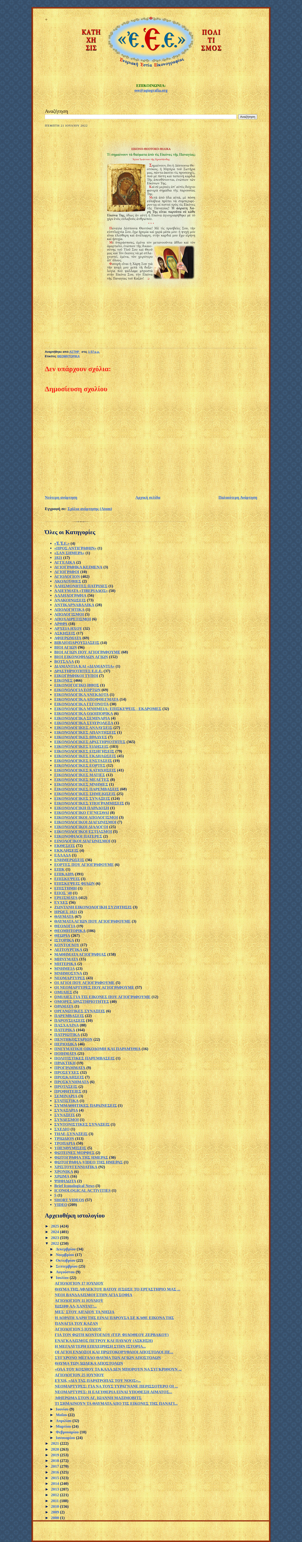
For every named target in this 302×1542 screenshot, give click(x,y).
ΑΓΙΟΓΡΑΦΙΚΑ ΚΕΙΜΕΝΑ (78, 567)
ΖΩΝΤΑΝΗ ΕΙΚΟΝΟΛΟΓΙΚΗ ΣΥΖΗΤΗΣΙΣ (93, 907)
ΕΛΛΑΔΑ (62, 855)
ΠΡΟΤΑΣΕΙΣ (65, 1086)
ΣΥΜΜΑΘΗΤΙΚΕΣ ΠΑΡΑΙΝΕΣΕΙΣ (85, 1105)
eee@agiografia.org (151, 90)
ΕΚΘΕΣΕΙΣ (64, 845)
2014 (55, 1483)
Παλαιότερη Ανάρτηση (237, 497)
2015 (55, 1478)
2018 (55, 1460)
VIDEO (60, 1204)
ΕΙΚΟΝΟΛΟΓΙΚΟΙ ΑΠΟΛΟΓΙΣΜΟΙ (86, 817)
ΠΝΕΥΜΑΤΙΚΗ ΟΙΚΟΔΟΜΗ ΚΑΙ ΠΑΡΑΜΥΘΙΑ (97, 1049)
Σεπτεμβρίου (67, 1266)
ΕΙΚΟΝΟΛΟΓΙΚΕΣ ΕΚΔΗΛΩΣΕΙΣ (85, 756)
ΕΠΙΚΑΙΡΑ (64, 874)
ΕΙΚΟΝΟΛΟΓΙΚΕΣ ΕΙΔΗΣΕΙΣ (81, 746)
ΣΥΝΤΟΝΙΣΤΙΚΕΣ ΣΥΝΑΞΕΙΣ (82, 1124)
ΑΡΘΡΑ (60, 624)
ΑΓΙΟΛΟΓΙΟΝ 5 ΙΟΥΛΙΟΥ (78, 1329)
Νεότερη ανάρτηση (61, 497)
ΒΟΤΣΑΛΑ (64, 661)
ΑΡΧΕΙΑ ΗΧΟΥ (68, 628)
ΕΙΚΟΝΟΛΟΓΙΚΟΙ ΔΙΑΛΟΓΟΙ (81, 827)
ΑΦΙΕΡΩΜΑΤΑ (67, 638)
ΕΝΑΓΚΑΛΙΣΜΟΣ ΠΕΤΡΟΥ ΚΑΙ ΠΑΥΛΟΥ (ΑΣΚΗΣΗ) (104, 1340)
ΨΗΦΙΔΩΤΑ (65, 1181)
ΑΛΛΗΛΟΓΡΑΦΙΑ (70, 595)
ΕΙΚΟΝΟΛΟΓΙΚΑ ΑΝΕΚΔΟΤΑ (81, 694)
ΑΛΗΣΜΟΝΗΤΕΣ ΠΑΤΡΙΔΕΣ (80, 586)
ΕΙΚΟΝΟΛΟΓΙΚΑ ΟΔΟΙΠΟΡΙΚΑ (83, 713)
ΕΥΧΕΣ (61, 902)
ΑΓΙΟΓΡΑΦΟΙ (66, 572)
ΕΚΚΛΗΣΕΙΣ (66, 850)
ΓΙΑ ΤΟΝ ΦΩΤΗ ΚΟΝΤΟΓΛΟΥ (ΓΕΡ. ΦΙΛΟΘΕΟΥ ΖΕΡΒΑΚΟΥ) (111, 1335)
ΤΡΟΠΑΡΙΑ (64, 1143)
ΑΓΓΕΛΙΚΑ (64, 562)
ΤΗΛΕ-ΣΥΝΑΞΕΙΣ (71, 1134)
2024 (55, 1232)
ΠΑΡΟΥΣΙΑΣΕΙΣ (69, 1020)
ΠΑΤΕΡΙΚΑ (64, 1030)
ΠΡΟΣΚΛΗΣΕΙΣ (69, 1077)
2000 (55, 1518)
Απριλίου (64, 1420)
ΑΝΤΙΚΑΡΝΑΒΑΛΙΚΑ (74, 605)
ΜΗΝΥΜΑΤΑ (66, 959)
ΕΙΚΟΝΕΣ (63, 680)
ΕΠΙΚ (59, 869)
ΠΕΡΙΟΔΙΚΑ (65, 1044)
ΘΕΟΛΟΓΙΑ (65, 926)
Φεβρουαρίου (68, 1432)
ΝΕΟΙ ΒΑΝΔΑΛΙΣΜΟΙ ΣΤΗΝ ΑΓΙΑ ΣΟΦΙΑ (93, 1295)
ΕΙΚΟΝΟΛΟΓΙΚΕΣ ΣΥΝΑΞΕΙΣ (82, 798)
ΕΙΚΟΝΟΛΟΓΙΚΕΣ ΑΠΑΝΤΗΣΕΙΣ (85, 732)
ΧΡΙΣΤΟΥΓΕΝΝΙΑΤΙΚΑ (75, 1167)
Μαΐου (62, 1415)
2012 (55, 1495)
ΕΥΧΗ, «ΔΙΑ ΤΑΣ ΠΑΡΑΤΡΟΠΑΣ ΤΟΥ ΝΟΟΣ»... (98, 1380)
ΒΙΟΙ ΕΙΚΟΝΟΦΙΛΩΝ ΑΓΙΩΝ (81, 657)
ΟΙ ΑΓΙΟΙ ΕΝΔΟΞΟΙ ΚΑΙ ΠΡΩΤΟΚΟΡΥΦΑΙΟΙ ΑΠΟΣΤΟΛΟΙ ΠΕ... (114, 1352)
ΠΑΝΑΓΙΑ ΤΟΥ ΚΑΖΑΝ (76, 1323)
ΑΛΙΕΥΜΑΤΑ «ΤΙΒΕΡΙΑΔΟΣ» (81, 590)
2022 (55, 1243)
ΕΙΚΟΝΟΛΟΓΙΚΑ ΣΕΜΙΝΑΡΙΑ (82, 718)
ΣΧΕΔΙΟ (62, 1129)
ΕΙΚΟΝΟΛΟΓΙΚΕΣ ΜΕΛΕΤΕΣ (81, 779)
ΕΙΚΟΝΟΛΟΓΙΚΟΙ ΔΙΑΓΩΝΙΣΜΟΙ (85, 822)
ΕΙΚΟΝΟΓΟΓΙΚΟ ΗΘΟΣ (76, 685)
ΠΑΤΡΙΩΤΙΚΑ (67, 1034)
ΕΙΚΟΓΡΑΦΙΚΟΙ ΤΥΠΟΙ (76, 675)
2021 (55, 1443)
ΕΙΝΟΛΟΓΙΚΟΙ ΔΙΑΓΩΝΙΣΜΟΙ (82, 841)
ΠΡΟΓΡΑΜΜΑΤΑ (69, 1067)
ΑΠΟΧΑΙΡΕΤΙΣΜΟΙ (72, 619)
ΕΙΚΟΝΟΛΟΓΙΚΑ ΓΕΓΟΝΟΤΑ (81, 704)
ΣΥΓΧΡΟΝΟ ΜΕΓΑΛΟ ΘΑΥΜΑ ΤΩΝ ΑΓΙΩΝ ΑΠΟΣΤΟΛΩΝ (108, 1357)
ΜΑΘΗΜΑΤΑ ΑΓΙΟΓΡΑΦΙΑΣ (80, 954)
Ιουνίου (62, 1409)
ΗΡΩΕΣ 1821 (65, 912)
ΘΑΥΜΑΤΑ (64, 916)
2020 (55, 1449)
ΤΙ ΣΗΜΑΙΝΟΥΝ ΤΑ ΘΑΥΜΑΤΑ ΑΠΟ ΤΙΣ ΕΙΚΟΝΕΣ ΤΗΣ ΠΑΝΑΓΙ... (116, 1403)
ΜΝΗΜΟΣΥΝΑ (68, 973)
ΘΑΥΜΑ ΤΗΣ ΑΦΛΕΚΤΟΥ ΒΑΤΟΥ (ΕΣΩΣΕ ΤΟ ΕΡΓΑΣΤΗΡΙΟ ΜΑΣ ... (117, 1289)
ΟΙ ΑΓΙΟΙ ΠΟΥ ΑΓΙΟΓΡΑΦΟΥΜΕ (84, 982)
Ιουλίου (63, 1277)
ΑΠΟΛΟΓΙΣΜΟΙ (69, 614)
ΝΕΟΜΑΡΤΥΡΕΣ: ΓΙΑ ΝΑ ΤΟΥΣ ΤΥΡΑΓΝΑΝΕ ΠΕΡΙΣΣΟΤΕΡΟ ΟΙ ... (116, 1386)
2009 (55, 1512)
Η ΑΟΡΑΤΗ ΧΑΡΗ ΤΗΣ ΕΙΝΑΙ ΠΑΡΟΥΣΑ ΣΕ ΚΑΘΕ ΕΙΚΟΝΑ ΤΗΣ (114, 1318)
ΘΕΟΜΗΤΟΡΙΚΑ (68, 356)
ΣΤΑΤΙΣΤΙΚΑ (66, 1101)
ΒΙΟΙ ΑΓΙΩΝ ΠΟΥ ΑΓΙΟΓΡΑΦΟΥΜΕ (87, 652)
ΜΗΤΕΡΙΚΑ (65, 964)
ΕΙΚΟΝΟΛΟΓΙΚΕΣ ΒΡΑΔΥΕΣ (80, 737)
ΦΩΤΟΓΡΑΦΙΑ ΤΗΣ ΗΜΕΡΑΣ (81, 1157)
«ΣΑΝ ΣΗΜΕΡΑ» (69, 553)
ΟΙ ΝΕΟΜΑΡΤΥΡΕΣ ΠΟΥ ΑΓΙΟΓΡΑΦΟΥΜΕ (94, 987)
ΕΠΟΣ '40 (63, 893)
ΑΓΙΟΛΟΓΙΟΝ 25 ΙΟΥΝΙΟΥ (79, 1375)
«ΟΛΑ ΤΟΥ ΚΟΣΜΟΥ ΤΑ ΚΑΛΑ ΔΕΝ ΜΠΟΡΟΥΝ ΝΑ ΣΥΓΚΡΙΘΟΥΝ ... (118, 1369)
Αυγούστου (66, 1272)
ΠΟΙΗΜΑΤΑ (65, 1053)
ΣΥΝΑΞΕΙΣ (64, 1115)
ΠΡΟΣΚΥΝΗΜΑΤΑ (71, 1082)
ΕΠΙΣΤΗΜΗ (65, 888)
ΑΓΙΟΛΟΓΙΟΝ (67, 576)
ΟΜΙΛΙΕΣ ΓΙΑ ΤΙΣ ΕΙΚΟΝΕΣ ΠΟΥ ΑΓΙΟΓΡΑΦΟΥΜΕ (102, 997)
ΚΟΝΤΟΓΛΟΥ (66, 945)
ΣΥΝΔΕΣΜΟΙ (66, 1119)
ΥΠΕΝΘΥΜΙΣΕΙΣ (70, 1148)
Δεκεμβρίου (66, 1249)
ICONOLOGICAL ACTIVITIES (82, 1190)
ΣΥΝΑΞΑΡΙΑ (66, 1110)
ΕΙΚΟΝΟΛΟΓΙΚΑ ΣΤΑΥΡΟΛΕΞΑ (83, 723)
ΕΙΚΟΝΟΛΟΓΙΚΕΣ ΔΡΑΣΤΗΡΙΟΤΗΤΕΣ (90, 742)
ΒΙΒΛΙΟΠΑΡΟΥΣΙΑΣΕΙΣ (76, 642)
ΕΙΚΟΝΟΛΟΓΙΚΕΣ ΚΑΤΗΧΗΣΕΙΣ (85, 770)
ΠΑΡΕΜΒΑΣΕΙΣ (69, 1016)
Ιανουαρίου (66, 1438)
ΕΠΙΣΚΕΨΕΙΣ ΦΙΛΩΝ (74, 883)
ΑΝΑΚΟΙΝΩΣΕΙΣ (70, 600)
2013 (55, 1489)
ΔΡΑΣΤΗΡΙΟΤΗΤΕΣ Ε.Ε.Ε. (78, 671)
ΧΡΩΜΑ (61, 1176)
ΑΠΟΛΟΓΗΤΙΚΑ (69, 609)
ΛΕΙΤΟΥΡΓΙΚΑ (68, 949)
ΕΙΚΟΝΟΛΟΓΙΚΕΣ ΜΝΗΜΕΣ (81, 784)
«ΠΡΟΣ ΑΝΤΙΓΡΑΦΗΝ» (75, 548)
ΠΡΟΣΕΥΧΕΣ (66, 1072)
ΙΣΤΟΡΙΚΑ (64, 940)
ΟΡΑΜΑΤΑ (64, 1006)
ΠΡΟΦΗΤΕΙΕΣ (67, 1091)
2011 (55, 1501)
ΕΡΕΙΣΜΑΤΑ (66, 897)
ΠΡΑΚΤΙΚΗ (65, 1063)
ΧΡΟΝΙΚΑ (63, 1171)
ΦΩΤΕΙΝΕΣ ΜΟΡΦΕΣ (74, 1152)
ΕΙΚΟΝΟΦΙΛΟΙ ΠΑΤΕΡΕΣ (78, 836)
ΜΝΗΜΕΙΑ (64, 968)
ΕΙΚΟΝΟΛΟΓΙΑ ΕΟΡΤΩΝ (77, 690)
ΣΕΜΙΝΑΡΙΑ (65, 1096)
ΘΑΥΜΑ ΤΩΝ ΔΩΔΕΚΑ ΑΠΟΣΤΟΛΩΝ (89, 1363)
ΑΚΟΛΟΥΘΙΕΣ (67, 581)
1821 (58, 557)
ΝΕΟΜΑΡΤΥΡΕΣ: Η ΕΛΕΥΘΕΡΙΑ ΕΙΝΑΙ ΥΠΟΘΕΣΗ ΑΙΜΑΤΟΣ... (113, 1392)
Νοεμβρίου (65, 1254)
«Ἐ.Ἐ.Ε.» (62, 543)
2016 (55, 1472)
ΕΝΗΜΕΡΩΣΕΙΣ (69, 860)
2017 (55, 1466)
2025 (55, 1226)
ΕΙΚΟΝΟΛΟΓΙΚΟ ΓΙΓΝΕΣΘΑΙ (81, 812)
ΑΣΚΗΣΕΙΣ (64, 633)
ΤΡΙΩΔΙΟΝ (64, 1138)
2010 (55, 1506)
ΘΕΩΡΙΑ (62, 935)
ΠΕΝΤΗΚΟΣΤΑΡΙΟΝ (73, 1039)
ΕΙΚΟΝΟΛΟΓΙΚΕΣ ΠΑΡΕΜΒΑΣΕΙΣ (86, 789)
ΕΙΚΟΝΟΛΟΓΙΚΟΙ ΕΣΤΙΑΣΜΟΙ (83, 831)
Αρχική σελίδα (147, 497)
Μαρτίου (64, 1426)
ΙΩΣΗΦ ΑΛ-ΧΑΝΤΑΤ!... (76, 1306)
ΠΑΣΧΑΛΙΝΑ (66, 1025)
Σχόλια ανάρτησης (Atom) (89, 509)
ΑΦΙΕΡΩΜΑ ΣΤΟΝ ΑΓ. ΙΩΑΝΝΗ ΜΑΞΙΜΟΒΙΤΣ (98, 1398)
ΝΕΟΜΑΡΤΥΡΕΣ (69, 978)
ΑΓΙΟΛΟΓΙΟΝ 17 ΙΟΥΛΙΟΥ (79, 1283)
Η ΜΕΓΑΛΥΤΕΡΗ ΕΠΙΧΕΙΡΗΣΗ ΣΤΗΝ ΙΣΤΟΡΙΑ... (100, 1346)
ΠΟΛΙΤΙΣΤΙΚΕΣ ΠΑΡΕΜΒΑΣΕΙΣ (84, 1058)
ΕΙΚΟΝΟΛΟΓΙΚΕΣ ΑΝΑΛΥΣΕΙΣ (83, 727)
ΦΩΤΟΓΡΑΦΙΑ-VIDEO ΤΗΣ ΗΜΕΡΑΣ (88, 1162)
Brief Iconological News (74, 1186)
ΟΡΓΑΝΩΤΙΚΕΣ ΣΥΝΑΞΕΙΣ (79, 1011)
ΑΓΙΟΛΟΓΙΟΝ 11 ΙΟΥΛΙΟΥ (79, 1300)
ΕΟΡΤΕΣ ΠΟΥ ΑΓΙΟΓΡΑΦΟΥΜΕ (84, 864)
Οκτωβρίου (66, 1260)
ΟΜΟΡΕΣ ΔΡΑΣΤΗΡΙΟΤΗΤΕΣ (81, 1001)
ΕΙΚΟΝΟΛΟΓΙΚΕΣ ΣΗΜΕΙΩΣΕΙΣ (85, 794)
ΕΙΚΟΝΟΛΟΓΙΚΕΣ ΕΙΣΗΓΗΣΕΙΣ (84, 751)
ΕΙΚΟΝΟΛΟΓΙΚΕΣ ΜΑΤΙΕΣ (79, 775)
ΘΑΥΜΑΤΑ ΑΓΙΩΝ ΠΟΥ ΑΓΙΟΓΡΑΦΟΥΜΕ (92, 921)
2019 (55, 1455)
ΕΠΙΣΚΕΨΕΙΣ (67, 879)
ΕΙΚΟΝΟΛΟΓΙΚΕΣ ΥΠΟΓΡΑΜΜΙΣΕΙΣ (89, 803)
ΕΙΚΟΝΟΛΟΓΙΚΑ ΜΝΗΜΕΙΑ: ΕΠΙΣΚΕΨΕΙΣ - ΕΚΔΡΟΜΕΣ (107, 709)
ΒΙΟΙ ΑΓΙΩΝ (65, 647)
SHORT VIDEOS (69, 1200)
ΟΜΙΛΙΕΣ (63, 992)
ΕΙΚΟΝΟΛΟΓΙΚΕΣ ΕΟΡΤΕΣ (79, 765)
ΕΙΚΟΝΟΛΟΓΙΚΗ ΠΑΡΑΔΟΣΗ (81, 808)
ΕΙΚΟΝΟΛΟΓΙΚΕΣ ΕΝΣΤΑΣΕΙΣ (83, 760)
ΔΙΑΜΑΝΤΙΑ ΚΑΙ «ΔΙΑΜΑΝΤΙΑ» (84, 666)
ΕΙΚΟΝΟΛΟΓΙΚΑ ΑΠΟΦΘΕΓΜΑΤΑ (86, 699)
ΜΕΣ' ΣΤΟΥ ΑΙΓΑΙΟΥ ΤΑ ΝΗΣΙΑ (84, 1312)
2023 (55, 1237)
